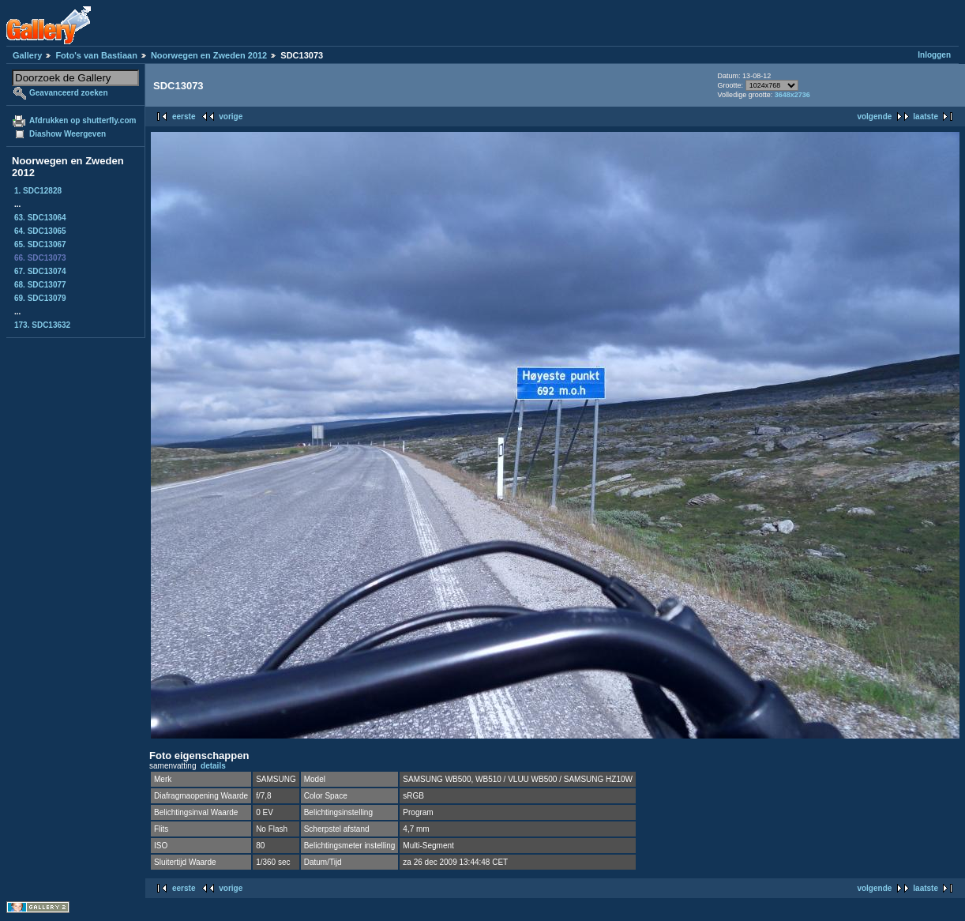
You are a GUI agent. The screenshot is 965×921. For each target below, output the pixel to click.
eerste (183, 116)
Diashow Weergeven (67, 134)
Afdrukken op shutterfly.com (82, 120)
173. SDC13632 (42, 325)
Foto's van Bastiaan (96, 55)
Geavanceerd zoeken (68, 92)
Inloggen (934, 55)
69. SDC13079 (40, 298)
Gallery (27, 55)
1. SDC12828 (38, 190)
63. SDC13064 (40, 217)
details (213, 765)
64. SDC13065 (40, 231)
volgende (874, 116)
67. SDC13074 (40, 271)
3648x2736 (792, 95)
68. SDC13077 (40, 284)
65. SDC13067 (40, 244)
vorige (230, 116)
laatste (925, 116)
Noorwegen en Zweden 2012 (209, 55)
